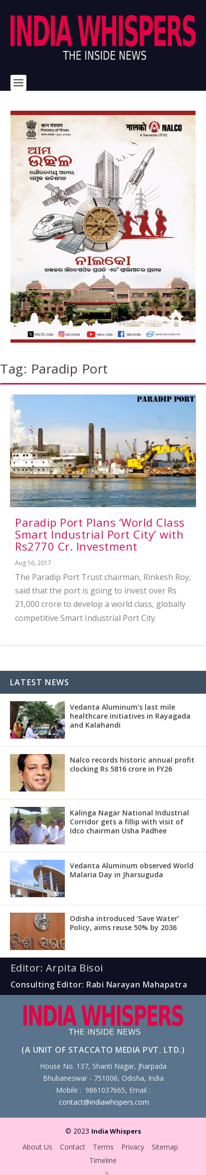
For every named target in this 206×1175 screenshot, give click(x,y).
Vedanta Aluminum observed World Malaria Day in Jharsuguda (132, 870)
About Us (37, 1147)
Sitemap (165, 1147)
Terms (103, 1147)
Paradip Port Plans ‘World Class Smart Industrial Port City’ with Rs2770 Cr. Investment (100, 534)
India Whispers (116, 1131)
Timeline (103, 1160)
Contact (72, 1147)
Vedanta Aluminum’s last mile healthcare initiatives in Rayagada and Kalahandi (130, 716)
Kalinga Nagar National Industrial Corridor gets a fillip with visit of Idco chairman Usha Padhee (129, 821)
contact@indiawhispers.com (104, 1102)
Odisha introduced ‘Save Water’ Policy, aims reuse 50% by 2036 (124, 923)
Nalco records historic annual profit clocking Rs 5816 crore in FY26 (132, 764)
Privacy (132, 1147)
